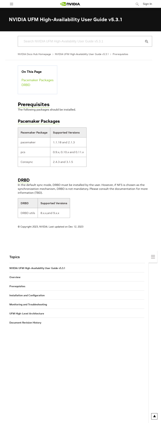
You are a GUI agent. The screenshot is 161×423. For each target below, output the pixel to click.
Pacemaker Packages (37, 80)
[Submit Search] (144, 41)
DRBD (26, 85)
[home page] (70, 4)
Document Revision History (25, 322)
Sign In (147, 4)
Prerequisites (120, 54)
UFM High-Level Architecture (26, 313)
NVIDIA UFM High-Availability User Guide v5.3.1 (82, 54)
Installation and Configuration (27, 295)
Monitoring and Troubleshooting (28, 304)
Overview (14, 277)
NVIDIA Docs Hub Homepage (34, 54)
